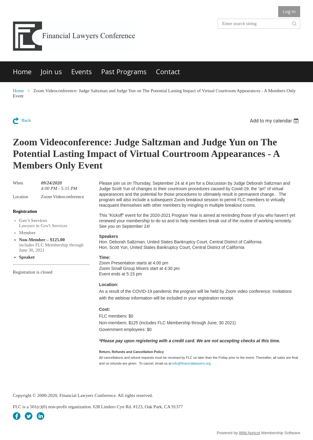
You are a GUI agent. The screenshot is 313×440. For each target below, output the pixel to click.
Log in (289, 11)
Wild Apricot (249, 433)
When (18, 183)
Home (18, 90)
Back (26, 120)
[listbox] (275, 121)
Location (20, 197)
